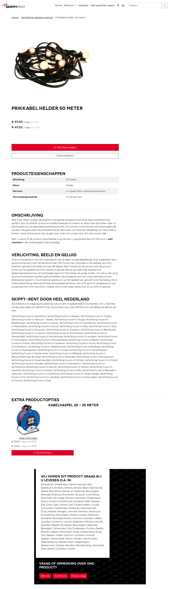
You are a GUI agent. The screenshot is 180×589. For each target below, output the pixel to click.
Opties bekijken (130, 79)
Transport (86, 546)
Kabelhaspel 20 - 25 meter (63, 388)
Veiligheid (85, 536)
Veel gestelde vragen (112, 4)
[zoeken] (175, 4)
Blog (83, 540)
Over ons (52, 536)
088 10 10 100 (133, 572)
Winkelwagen (122, 540)
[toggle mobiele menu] (132, 4)
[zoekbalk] (155, 4)
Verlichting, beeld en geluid (37, 14)
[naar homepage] (14, 4)
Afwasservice (87, 543)
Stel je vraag (148, 477)
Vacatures (52, 543)
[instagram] (163, 538)
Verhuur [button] (79, 4)
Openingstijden (55, 540)
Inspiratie (93, 4)
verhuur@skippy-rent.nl (160, 572)
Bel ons (114, 477)
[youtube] (157, 538)
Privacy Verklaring (124, 536)
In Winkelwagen (130, 70)
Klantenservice (122, 546)
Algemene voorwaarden (94, 550)
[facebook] (150, 538)
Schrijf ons (129, 477)
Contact (118, 543)
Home (68, 4)
